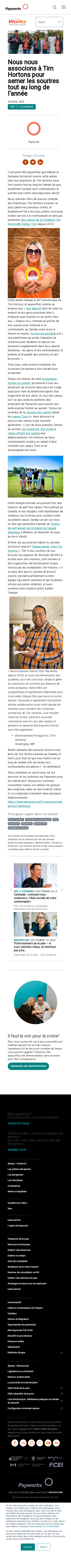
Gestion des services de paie (22, 1278)
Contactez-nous (18, 1123)
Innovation (21, 940)
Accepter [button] (28, 1547)
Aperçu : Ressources (18, 1366)
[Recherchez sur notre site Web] (54, 7)
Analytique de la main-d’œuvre (23, 1266)
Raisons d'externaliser (19, 1377)
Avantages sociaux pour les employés (27, 1283)
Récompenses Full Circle (20, 1330)
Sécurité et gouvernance (20, 1336)
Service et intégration (18, 1319)
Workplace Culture (18, 828)
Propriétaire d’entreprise (38, 819)
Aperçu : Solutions (17, 1163)
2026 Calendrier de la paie (35, 1393)
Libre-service (14, 1220)
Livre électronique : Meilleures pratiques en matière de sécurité (35, 1401)
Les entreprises (15, 1174)
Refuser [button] (43, 1547)
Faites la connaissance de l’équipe (25, 1308)
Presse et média (16, 1341)
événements (14, 1347)
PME (55, 819)
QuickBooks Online (17, 1203)
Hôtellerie (27, 824)
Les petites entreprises (19, 1169)
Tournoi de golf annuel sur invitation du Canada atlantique (34, 528)
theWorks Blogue (35, 1352)
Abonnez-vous (17, 1150)
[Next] (61, 889)
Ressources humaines (19, 1244)
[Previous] (10, 889)
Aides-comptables (17, 1191)
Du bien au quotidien (43, 333)
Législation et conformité (20, 1371)
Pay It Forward (22, 106)
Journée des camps (38, 412)
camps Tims (20, 416)
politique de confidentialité (47, 1526)
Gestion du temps (17, 1255)
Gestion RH (40, 824)
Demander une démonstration (28, 1066)
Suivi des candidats (17, 1261)
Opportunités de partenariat (22, 1324)
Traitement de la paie (18, 1239)
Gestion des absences (19, 1250)
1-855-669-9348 (54, 1492)
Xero (10, 1208)
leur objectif (33, 308)
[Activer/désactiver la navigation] (63, 7)
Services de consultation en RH (23, 1272)
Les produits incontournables (22, 1382)
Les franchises (15, 1180)
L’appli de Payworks (18, 1225)
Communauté (14, 1302)
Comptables (14, 1186)
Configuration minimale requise (35, 1408)
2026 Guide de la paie (35, 1388)
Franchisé (14, 824)
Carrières (12, 1313)
